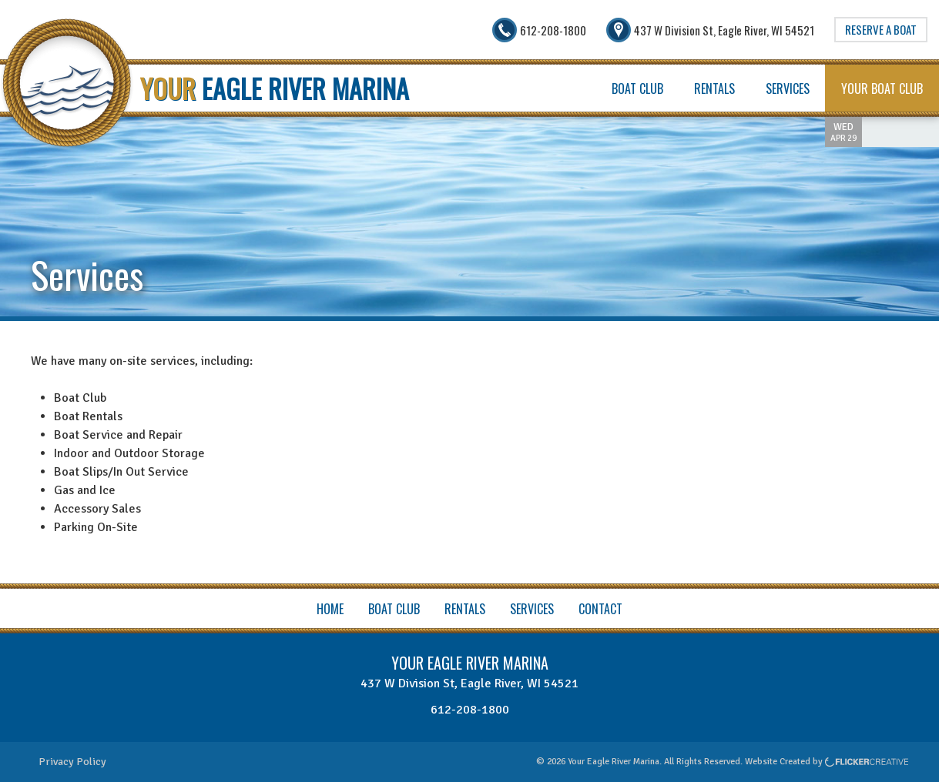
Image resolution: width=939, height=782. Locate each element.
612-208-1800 (470, 709)
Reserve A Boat (881, 29)
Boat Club (637, 88)
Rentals (714, 88)
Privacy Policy (72, 761)
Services (788, 88)
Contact (600, 609)
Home (330, 609)
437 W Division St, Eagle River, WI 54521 (469, 683)
